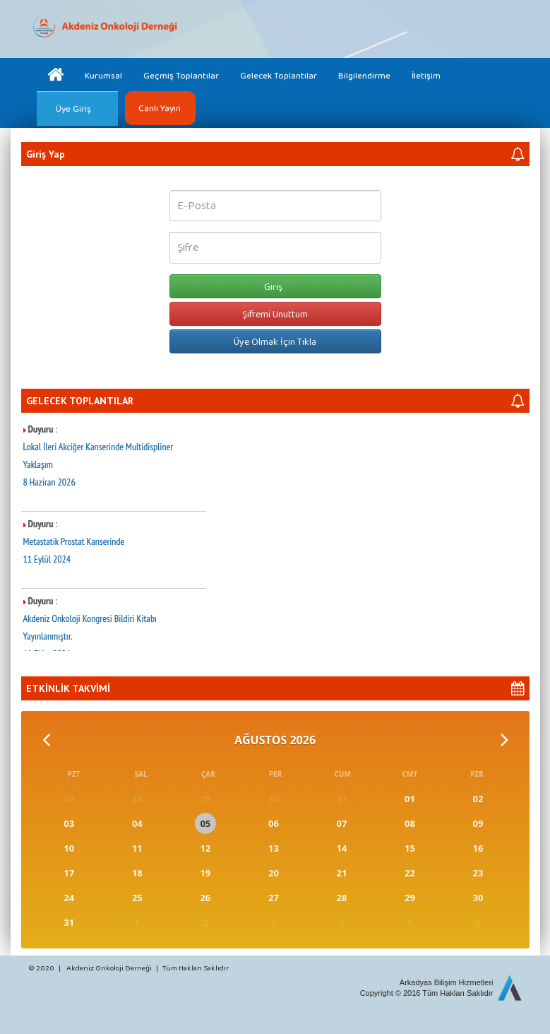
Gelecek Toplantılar (278, 75)
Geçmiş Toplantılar (181, 75)
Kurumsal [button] (103, 75)
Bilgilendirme (364, 75)
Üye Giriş (73, 108)
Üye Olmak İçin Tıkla (275, 341)
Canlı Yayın (159, 107)
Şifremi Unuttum (275, 314)
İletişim (426, 75)
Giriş (275, 286)
